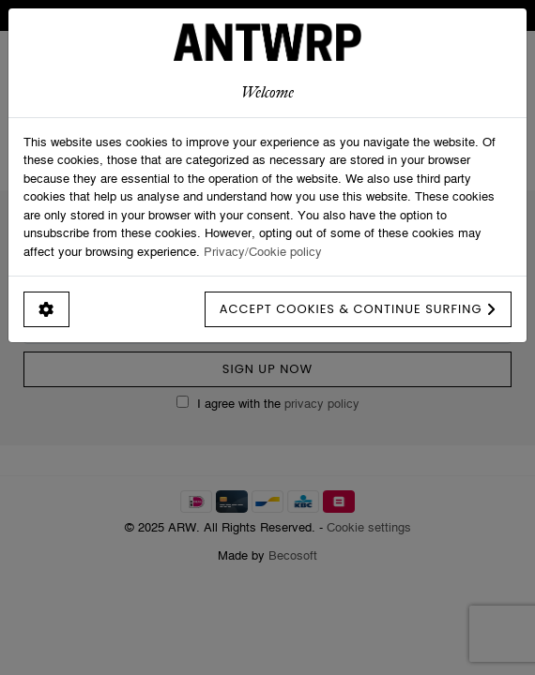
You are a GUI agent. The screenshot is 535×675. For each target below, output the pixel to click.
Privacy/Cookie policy (263, 251)
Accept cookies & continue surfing (358, 309)
